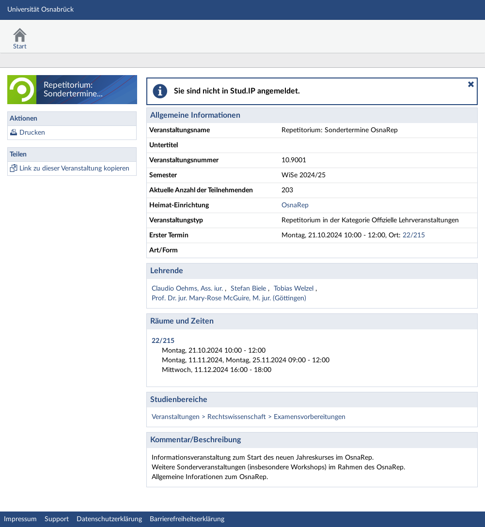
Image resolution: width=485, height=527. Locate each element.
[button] (471, 84)
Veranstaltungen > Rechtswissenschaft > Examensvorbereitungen (248, 417)
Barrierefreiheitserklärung (187, 519)
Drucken (32, 132)
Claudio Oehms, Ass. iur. (188, 288)
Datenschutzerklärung (109, 519)
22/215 (414, 235)
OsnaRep (295, 205)
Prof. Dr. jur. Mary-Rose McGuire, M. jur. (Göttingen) (229, 298)
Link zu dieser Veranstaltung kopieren (74, 168)
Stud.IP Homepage (447, 32)
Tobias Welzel (294, 288)
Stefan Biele (249, 288)
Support (57, 519)
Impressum (20, 519)
